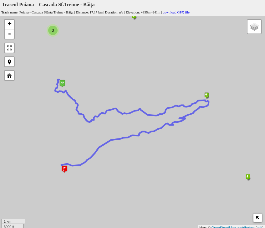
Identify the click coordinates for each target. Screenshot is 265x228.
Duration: (111, 12)
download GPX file (178, 12)
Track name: (9, 12)
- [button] (9, 34)
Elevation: (133, 12)
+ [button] (10, 24)
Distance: (82, 12)
